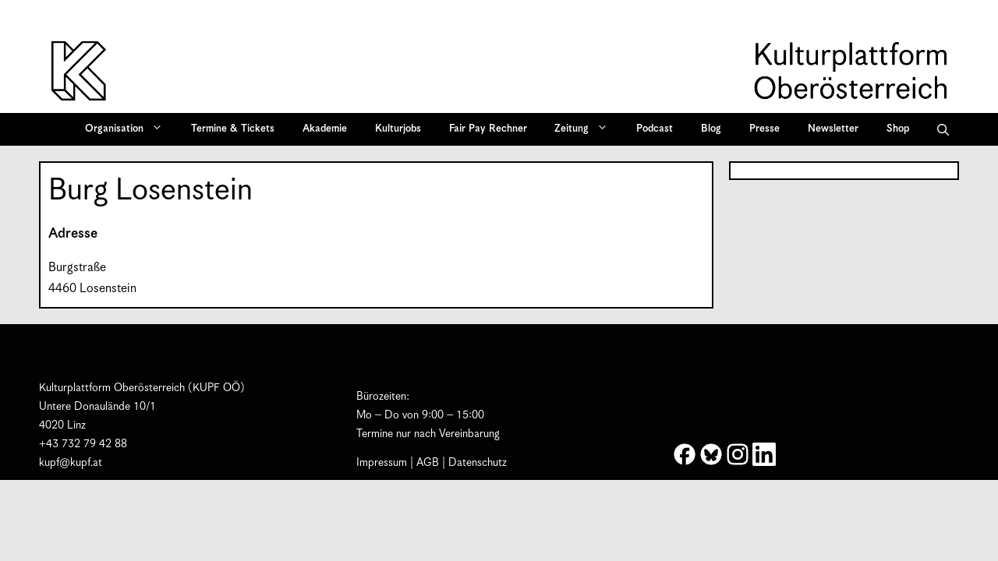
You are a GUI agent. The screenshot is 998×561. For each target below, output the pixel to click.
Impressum (381, 463)
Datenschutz (477, 463)
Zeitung (586, 129)
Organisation (129, 129)
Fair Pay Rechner (488, 129)
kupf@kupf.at (70, 463)
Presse (764, 129)
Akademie (325, 129)
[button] (943, 129)
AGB (427, 463)
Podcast (654, 129)
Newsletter (833, 129)
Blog (711, 129)
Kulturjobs (398, 129)
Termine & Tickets (232, 129)
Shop (898, 129)
